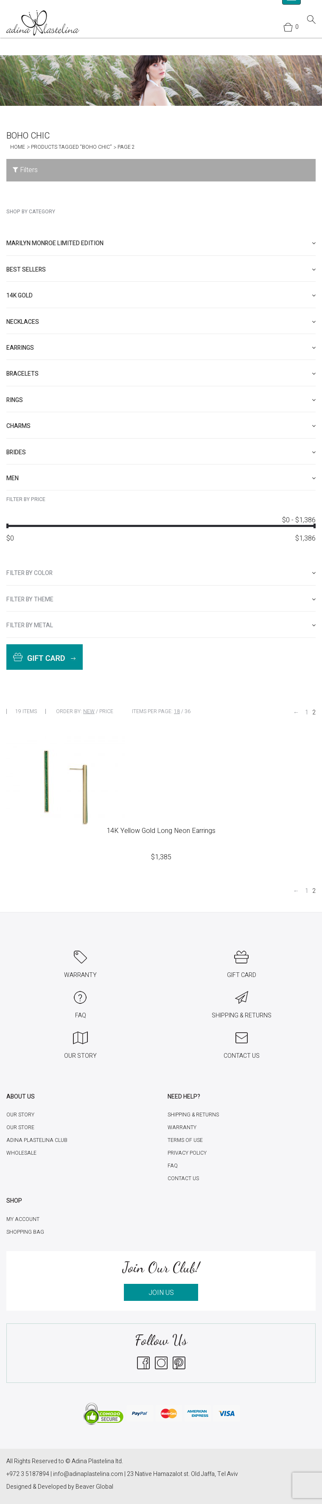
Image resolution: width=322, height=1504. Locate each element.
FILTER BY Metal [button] (161, 625)
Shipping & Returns (193, 1115)
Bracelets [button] (161, 373)
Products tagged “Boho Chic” (71, 147)
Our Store (20, 1127)
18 (177, 711)
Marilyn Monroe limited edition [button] (161, 243)
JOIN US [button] (161, 1293)
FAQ (173, 1166)
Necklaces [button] (161, 321)
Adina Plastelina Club (36, 1140)
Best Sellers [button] (161, 269)
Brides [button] (161, 452)
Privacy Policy (187, 1153)
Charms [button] (161, 426)
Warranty (182, 1127)
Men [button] (161, 478)
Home (17, 147)
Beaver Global (94, 1486)
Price (106, 711)
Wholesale (21, 1153)
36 (187, 711)
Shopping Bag (25, 1232)
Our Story (20, 1115)
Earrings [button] (161, 347)
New (89, 711)
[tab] (161, 243)
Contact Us (183, 1178)
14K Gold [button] (161, 295)
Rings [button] (161, 400)
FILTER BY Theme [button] (161, 599)
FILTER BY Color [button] (161, 573)
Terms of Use (185, 1140)
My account (22, 1219)
